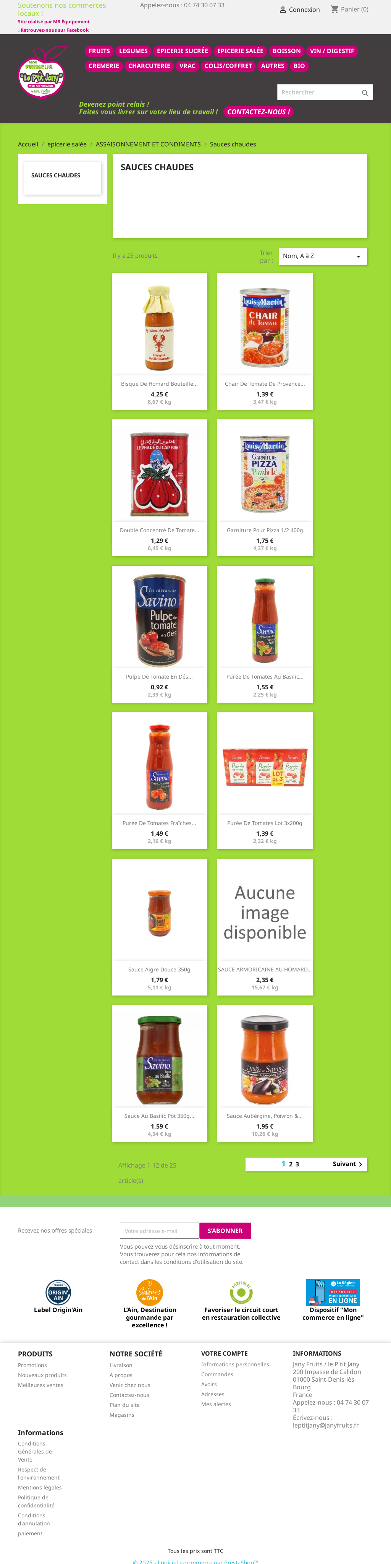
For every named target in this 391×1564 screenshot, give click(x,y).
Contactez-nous (129, 1386)
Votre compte (224, 1345)
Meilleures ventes (40, 1376)
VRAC (187, 57)
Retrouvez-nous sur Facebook (53, 13)
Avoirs (209, 1375)
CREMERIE (104, 57)
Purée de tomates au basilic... (265, 668)
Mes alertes (216, 1395)
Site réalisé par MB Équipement (176, 21)
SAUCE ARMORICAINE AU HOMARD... (265, 961)
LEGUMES (133, 42)
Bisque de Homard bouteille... (159, 375)
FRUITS (99, 42)
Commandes (217, 1365)
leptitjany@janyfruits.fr (326, 1417)
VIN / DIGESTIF (332, 42)
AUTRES (272, 57)
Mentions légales (40, 1479)
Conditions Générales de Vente (35, 1443)
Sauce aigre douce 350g (159, 961)
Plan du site (125, 1396)
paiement (30, 1524)
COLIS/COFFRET (228, 57)
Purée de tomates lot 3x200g (264, 814)
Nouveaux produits (42, 1366)
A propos (121, 1366)
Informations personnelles (235, 1355)
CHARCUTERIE (149, 57)
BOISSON (287, 42)
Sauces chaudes (55, 167)
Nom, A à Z (323, 248)
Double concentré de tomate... (159, 521)
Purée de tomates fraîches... (159, 814)
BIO (299, 57)
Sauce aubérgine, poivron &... (265, 1107)
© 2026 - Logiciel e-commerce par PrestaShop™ (196, 1554)
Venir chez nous (130, 1376)
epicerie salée (240, 42)
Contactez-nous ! (258, 103)
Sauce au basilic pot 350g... (159, 1107)
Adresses (213, 1385)
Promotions (32, 1356)
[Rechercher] (325, 84)
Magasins (122, 1406)
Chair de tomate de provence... (265, 375)
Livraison (121, 1356)
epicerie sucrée (182, 42)
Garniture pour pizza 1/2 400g (265, 521)
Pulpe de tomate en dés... (159, 668)
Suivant (349, 1156)
